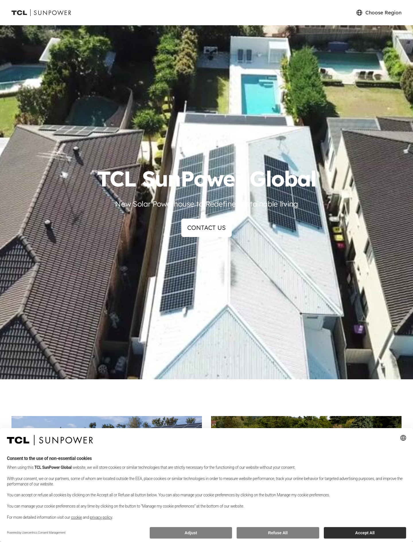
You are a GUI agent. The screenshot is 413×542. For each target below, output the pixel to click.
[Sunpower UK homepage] (41, 12)
